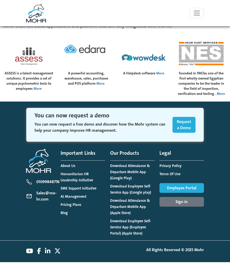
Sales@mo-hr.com (46, 196)
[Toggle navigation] (197, 13)
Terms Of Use (169, 174)
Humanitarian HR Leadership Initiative (77, 177)
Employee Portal (181, 188)
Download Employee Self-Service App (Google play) (130, 189)
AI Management (73, 196)
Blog (64, 213)
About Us (68, 166)
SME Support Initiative (78, 188)
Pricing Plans (71, 205)
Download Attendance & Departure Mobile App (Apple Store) (130, 206)
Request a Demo (184, 124)
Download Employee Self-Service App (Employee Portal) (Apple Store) (130, 227)
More (37, 89)
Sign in (182, 201)
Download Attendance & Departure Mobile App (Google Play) (130, 172)
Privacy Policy (170, 166)
